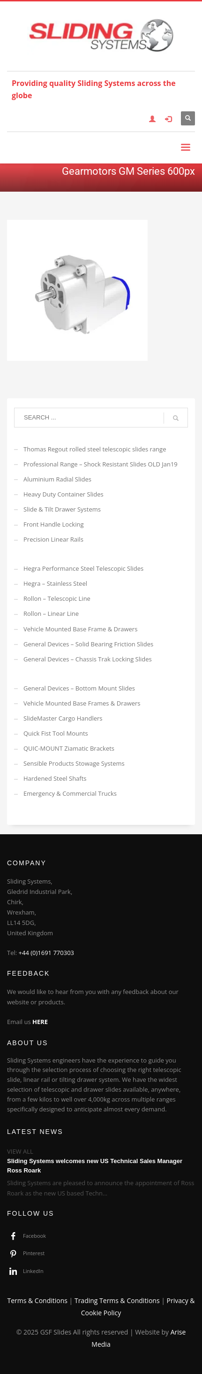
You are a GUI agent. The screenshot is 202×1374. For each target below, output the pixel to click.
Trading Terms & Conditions (117, 1300)
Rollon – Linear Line (51, 613)
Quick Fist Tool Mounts (55, 733)
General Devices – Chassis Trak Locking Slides (87, 659)
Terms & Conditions (37, 1300)
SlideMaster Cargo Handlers (63, 718)
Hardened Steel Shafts (55, 778)
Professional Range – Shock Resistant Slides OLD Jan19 (100, 464)
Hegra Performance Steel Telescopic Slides (83, 568)
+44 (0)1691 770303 (47, 952)
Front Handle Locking (53, 524)
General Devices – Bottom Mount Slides (79, 688)
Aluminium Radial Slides (57, 479)
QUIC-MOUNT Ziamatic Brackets (68, 748)
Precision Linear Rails (53, 539)
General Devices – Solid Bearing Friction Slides (88, 644)
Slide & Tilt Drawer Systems (62, 509)
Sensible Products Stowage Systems (74, 763)
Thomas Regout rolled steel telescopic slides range (94, 449)
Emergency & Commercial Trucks (70, 793)
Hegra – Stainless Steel (55, 583)
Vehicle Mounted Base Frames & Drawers (82, 703)
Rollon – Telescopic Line (56, 598)
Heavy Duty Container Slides (63, 494)
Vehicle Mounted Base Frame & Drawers (80, 629)
